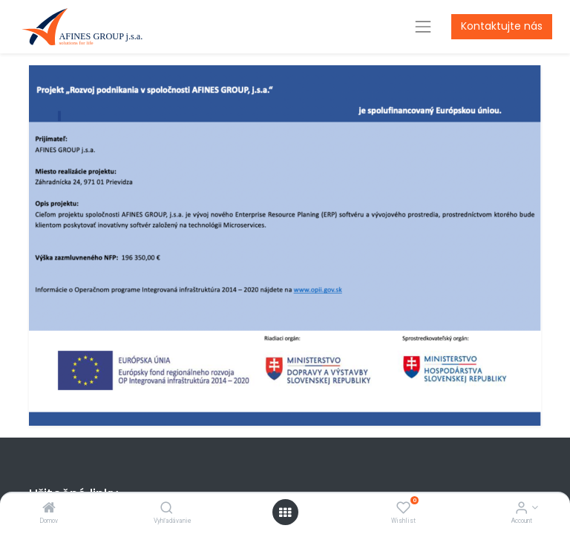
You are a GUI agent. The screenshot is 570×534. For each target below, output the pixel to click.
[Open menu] (285, 512)
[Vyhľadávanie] (167, 509)
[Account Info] (521, 509)
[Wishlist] (403, 509)
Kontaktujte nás (502, 26)
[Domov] (49, 509)
